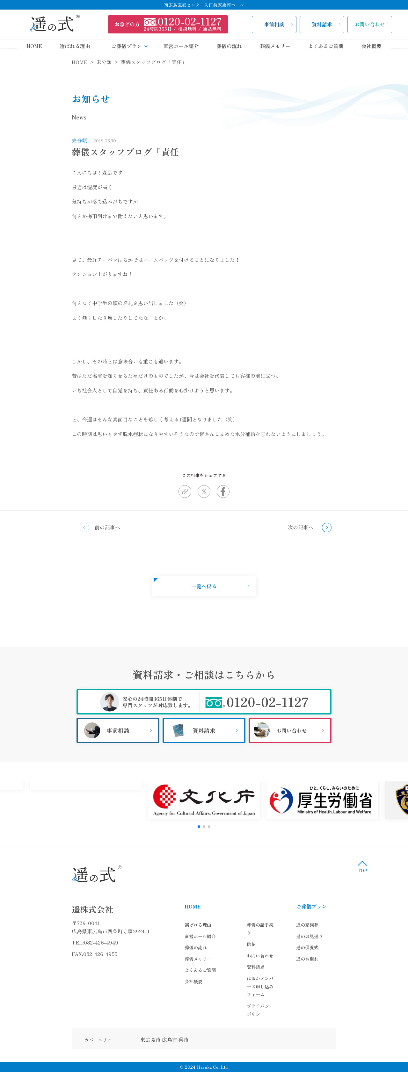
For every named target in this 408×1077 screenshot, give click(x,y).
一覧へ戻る (204, 586)
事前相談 (274, 24)
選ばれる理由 (75, 46)
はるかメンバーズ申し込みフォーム (233, 970)
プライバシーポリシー (219, 981)
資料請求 (322, 24)
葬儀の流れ (229, 46)
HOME (34, 46)
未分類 (30, 140)
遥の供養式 (357, 947)
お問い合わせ (369, 24)
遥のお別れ (357, 959)
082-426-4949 (51, 942)
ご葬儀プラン (132, 46)
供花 (201, 936)
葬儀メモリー (275, 46)
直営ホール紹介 (181, 46)
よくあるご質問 (326, 46)
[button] (199, 826)
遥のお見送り (359, 936)
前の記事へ (107, 527)
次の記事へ (300, 527)
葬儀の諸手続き (213, 925)
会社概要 (371, 46)
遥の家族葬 (357, 925)
